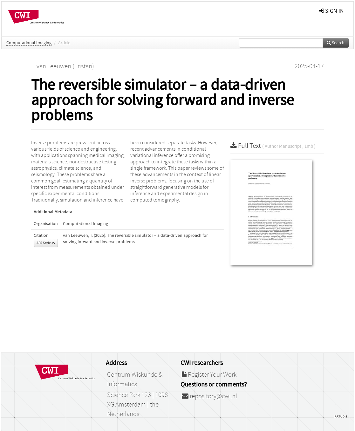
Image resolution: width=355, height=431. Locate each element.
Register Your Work (209, 375)
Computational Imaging (28, 42)
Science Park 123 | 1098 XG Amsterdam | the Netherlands (137, 404)
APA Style (46, 243)
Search (336, 42)
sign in (331, 11)
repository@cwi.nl (209, 396)
